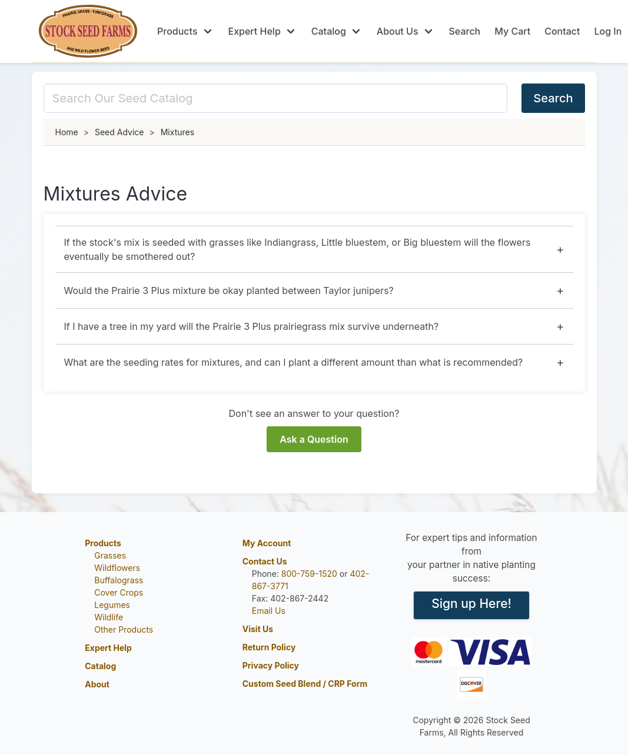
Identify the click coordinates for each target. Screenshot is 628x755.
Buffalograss (118, 580)
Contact (562, 31)
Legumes (112, 605)
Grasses (110, 555)
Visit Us (257, 629)
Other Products (123, 629)
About (97, 684)
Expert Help (254, 31)
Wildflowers (117, 568)
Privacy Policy (270, 665)
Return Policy (269, 647)
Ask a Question (314, 439)
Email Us (268, 611)
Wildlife (108, 617)
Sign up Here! (471, 603)
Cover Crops (118, 592)
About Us (397, 31)
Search (553, 98)
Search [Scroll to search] (465, 31)
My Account (266, 543)
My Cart (512, 31)
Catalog (328, 31)
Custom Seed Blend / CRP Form (305, 684)
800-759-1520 (309, 574)
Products (177, 31)
